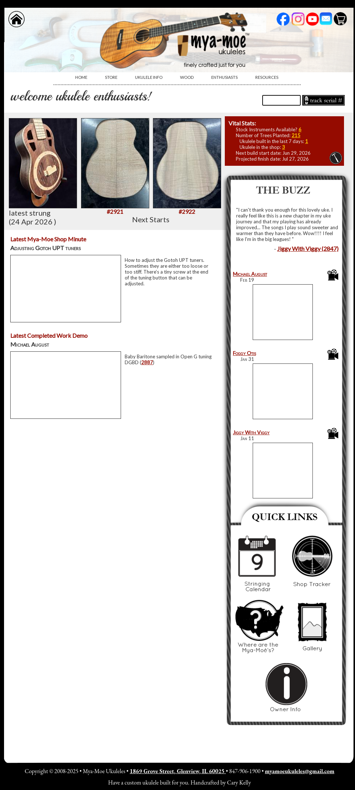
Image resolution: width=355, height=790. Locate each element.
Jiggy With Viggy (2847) (307, 248)
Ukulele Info (148, 77)
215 (296, 135)
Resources (266, 77)
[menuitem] (81, 77)
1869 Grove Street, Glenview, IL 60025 (178, 771)
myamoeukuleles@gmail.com (299, 771)
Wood (187, 77)
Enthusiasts (224, 77)
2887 (147, 362)
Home (81, 77)
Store (111, 77)
